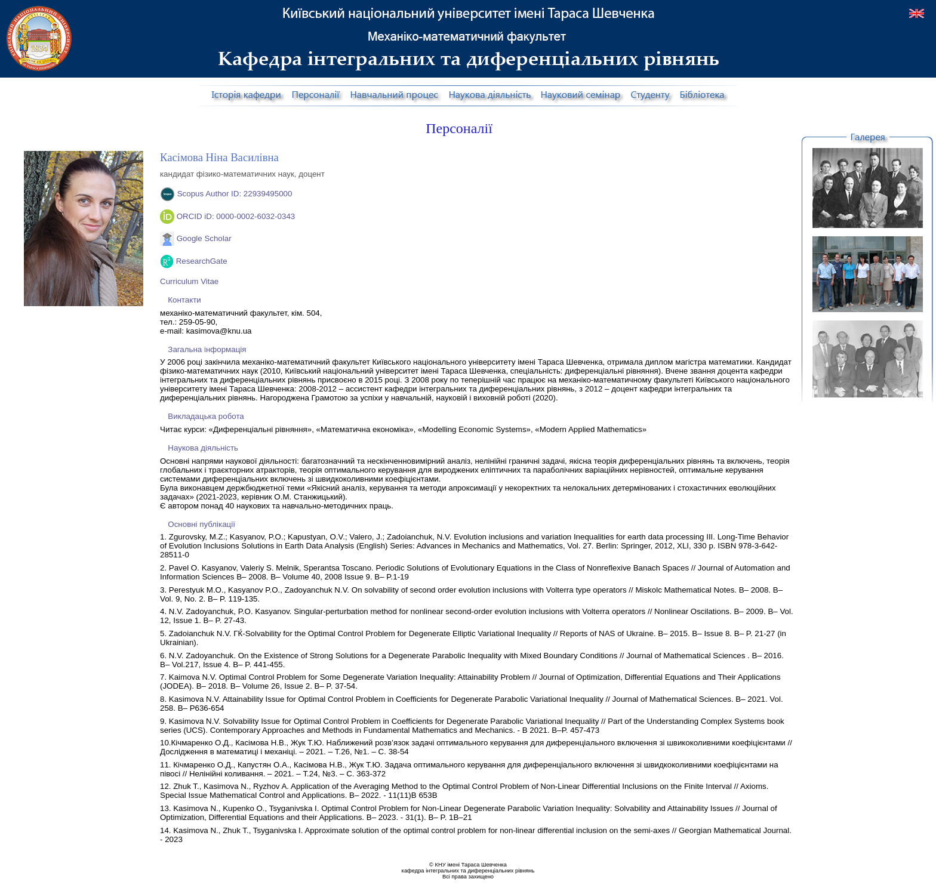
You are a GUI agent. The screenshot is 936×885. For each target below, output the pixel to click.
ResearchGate (201, 261)
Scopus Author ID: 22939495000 (234, 193)
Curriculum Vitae (189, 281)
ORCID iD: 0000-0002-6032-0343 (236, 216)
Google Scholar (204, 238)
